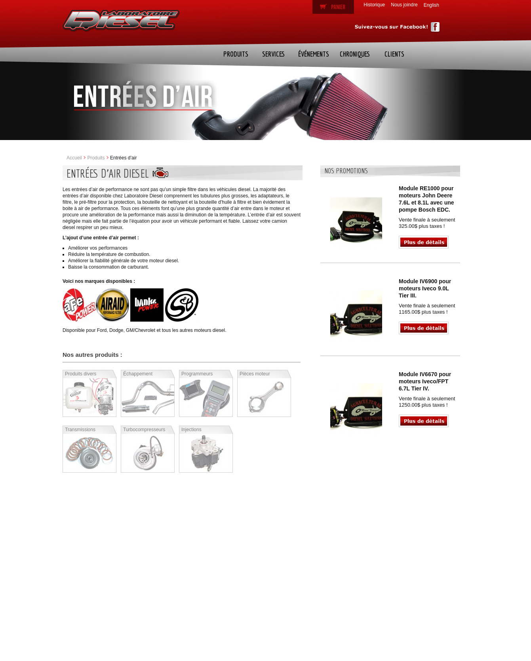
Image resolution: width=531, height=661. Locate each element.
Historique (374, 5)
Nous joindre (404, 5)
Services (273, 54)
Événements (313, 54)
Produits (235, 54)
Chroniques (355, 54)
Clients (394, 54)
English (431, 5)
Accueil (74, 158)
